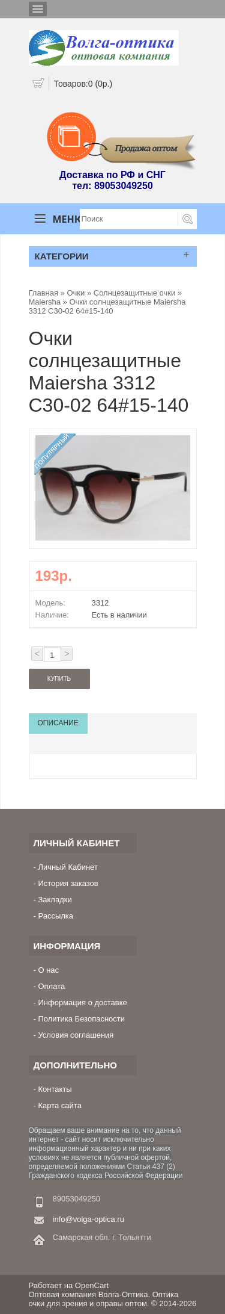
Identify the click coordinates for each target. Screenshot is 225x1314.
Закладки (54, 899)
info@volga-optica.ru (88, 1219)
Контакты (54, 1089)
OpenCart (92, 1285)
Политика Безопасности (81, 1018)
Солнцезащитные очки (134, 292)
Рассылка (55, 915)
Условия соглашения (75, 1035)
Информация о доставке (82, 1002)
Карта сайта (59, 1105)
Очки (76, 292)
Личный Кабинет (67, 867)
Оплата (51, 986)
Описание (58, 723)
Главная (43, 292)
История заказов (68, 883)
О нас (48, 970)
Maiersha (46, 301)
